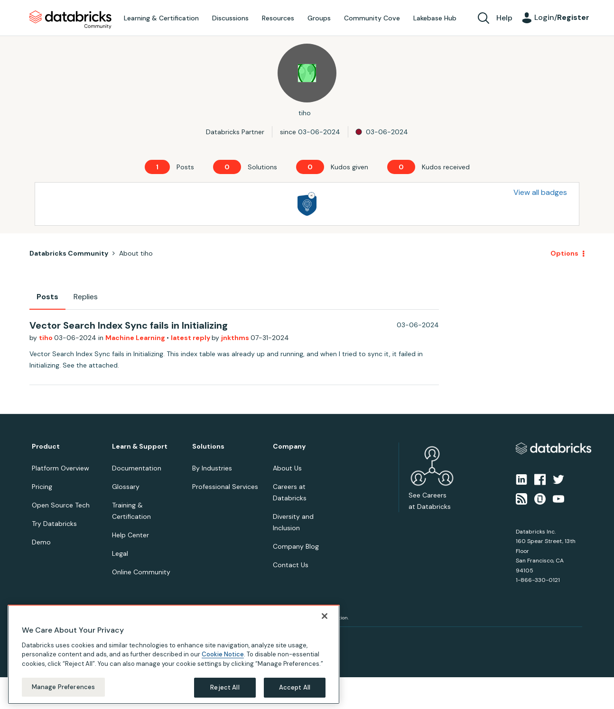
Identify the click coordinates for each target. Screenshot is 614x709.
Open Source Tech (61, 505)
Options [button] (564, 253)
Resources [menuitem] (278, 18)
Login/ (561, 17)
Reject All (224, 687)
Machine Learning (136, 337)
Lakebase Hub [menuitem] (434, 18)
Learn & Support (139, 446)
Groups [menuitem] (319, 18)
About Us (287, 468)
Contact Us (290, 565)
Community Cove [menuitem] (372, 18)
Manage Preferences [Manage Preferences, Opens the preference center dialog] (63, 687)
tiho (46, 337)
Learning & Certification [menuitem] (161, 18)
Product (46, 446)
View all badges (540, 192)
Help (504, 18)
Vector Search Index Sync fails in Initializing (128, 325)
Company (289, 446)
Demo (41, 542)
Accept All (294, 687)
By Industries (212, 468)
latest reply (191, 337)
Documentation (136, 468)
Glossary (126, 486)
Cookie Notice (223, 654)
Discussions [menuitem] (230, 18)
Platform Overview (60, 468)
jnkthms (236, 337)
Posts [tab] (47, 297)
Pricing (42, 486)
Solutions (208, 446)
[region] (174, 654)
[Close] (324, 616)
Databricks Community (70, 20)
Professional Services (225, 486)
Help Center (130, 535)
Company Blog (296, 546)
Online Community (141, 572)
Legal (120, 553)
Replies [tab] (86, 297)
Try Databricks (54, 523)
